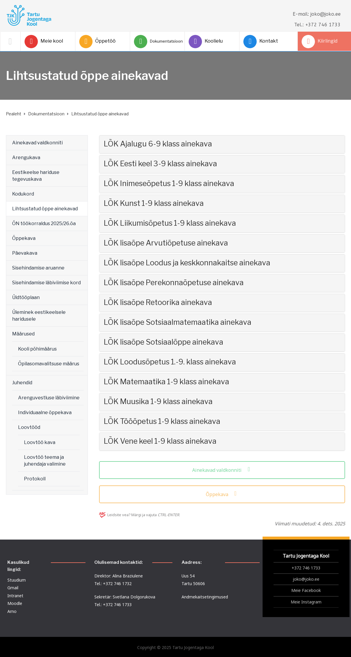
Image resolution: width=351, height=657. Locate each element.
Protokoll (35, 479)
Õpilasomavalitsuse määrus (48, 364)
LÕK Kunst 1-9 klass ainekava (154, 203)
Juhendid (22, 382)
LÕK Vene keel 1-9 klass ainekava (160, 441)
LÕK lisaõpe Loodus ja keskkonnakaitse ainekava (187, 262)
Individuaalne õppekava (45, 412)
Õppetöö (97, 41)
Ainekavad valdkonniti (37, 143)
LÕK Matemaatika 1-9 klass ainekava (166, 381)
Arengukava (26, 157)
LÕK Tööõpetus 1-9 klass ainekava (162, 421)
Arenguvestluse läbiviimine (49, 398)
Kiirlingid (319, 41)
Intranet (15, 595)
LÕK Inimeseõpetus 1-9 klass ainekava (169, 183)
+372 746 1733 (306, 568)
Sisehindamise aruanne (38, 268)
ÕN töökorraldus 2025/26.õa (44, 223)
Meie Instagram (306, 602)
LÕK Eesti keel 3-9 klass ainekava (160, 163)
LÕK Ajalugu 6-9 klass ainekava (158, 143)
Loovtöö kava (39, 442)
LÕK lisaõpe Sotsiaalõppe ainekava (163, 342)
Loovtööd (29, 427)
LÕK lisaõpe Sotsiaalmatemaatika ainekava (177, 322)
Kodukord (23, 194)
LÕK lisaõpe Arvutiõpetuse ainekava (166, 242)
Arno (12, 611)
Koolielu (206, 41)
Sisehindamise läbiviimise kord (46, 282)
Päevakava (24, 253)
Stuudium (16, 580)
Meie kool (44, 41)
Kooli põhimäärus (37, 349)
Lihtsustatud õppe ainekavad (45, 209)
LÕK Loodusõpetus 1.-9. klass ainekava (170, 361)
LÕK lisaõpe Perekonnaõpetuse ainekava (174, 282)
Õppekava (23, 238)
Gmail (12, 587)
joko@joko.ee (306, 579)
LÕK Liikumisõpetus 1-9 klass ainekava (170, 223)
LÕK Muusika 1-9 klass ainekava (158, 401)
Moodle (14, 603)
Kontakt (260, 41)
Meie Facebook (306, 590)
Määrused (23, 334)
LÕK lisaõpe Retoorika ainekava (158, 302)
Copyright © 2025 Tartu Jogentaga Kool (175, 647)
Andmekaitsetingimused (205, 597)
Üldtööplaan (26, 297)
